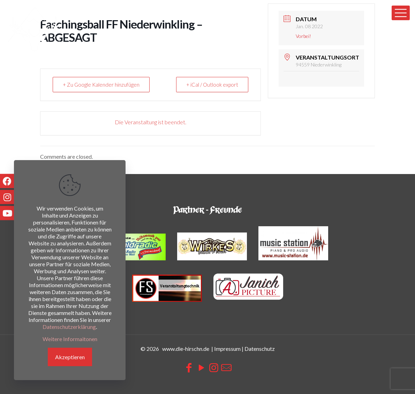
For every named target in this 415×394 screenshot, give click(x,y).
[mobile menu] (401, 13)
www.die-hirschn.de (185, 348)
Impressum (227, 348)
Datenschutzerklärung (69, 326)
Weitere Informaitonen (70, 339)
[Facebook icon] (188, 367)
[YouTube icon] (201, 367)
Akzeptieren (70, 357)
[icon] (226, 367)
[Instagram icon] (214, 367)
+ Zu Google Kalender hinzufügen (101, 84)
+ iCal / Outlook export (212, 84)
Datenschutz (259, 348)
